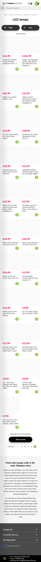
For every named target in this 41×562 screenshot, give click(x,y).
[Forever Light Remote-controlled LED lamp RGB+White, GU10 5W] (30, 367)
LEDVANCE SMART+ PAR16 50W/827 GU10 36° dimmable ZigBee (30, 172)
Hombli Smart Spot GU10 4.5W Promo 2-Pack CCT (10, 172)
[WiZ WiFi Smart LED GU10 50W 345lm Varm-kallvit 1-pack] (10, 332)
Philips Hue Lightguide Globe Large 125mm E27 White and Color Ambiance (30, 62)
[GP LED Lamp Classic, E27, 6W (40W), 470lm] (30, 296)
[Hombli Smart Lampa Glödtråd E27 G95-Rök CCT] (30, 119)
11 (28, 447)
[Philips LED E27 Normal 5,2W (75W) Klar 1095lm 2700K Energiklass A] (30, 82)
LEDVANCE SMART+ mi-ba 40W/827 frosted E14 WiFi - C (10, 62)
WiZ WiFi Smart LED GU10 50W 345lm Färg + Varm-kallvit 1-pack (30, 208)
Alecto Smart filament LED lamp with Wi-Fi (10, 244)
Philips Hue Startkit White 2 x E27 (9, 98)
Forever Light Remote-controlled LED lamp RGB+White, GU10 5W (30, 385)
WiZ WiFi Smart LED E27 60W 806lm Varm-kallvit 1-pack (30, 349)
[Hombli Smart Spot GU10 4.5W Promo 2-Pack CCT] (10, 155)
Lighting (26, 15)
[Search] (20, 8)
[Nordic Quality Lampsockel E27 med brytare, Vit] (30, 261)
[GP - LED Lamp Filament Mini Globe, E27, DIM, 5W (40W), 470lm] (10, 367)
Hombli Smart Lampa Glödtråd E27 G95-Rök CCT (30, 136)
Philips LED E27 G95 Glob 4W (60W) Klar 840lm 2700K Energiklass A (10, 208)
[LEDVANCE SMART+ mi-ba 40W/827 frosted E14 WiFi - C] (10, 44)
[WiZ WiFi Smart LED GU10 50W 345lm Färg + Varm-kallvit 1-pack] (30, 190)
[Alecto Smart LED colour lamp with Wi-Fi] (10, 261)
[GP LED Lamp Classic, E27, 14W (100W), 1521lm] (10, 119)
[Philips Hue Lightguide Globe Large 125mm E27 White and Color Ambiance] (30, 44)
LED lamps (33, 15)
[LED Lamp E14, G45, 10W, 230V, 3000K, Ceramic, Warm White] (10, 405)
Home (6, 15)
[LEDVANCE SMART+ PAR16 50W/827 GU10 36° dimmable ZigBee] (30, 155)
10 (25, 447)
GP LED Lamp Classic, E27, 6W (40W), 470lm (30, 313)
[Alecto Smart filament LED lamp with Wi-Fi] (10, 227)
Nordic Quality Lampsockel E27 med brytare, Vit (30, 278)
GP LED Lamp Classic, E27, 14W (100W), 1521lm (11, 136)
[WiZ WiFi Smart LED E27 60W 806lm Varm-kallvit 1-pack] (30, 332)
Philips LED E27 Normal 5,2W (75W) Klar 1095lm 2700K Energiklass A (29, 100)
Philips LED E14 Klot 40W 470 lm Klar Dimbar (10, 313)
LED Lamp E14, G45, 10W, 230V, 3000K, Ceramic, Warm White (10, 422)
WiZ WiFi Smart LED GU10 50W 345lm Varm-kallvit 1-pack (10, 349)
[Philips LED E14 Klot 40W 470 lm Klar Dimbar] (10, 296)
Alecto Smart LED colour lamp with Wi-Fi (11, 277)
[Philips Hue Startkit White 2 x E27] (10, 82)
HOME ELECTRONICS (15, 15)
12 (31, 447)
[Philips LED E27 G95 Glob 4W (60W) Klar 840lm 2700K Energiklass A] (10, 190)
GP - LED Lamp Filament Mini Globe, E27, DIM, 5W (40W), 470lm (10, 385)
